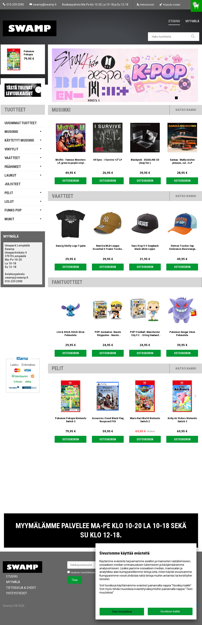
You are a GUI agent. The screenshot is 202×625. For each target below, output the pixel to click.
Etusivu (174, 21)
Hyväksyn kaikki (170, 611)
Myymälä (192, 21)
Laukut (10, 175)
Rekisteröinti (147, 4)
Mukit (9, 219)
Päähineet (13, 167)
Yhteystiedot (13, 593)
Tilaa (74, 579)
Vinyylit (11, 149)
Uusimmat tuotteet (21, 123)
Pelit (9, 193)
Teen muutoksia (122, 611)
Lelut (9, 201)
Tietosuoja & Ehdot (18, 588)
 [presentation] (195, 137)
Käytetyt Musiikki (19, 140)
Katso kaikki (186, 110)
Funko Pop (13, 210)
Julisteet (13, 184)
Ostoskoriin (70, 180)
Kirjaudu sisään (171, 4)
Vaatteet (12, 158)
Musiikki (11, 132)
